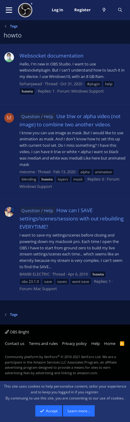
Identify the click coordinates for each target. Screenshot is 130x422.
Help (95, 343)
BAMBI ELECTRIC (34, 274)
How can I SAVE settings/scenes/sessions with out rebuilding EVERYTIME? (71, 218)
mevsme (27, 171)
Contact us (14, 343)
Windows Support (87, 91)
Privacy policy (74, 343)
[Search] (120, 10)
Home (109, 343)
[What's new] (104, 10)
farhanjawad (30, 83)
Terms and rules (43, 343)
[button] (9, 10)
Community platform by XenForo (53, 356)
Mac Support (45, 288)
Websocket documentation (51, 55)
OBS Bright (17, 332)
